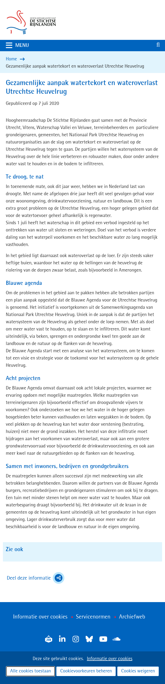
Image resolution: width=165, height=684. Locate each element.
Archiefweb (132, 617)
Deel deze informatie (35, 578)
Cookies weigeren (138, 671)
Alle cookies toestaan (30, 671)
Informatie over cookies (109, 658)
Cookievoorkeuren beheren (86, 671)
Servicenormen (93, 617)
